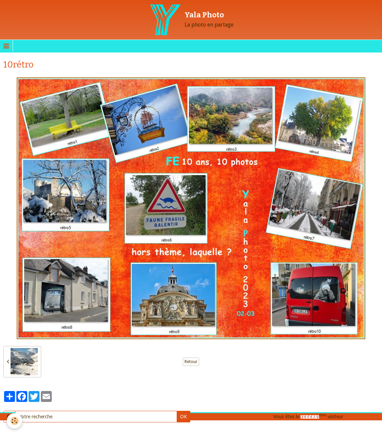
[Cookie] (14, 421)
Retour (191, 361)
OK (183, 416)
